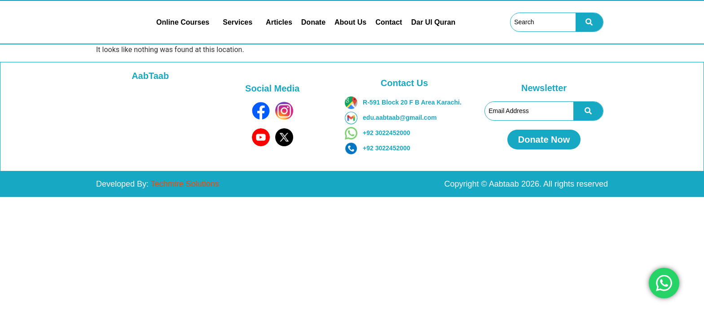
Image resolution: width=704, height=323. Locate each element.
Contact (388, 22)
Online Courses (182, 22)
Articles (279, 22)
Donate (313, 22)
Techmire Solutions (185, 183)
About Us (350, 22)
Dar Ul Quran (433, 22)
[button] (185, 22)
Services (237, 22)
